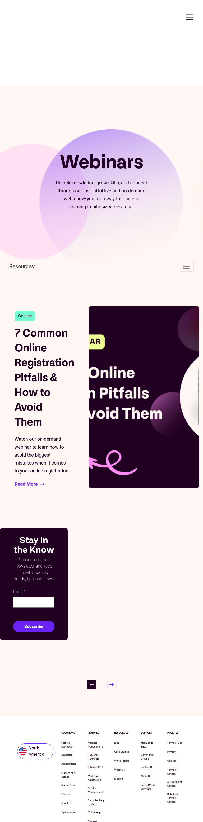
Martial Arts (68, 733)
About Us (146, 724)
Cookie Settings (132, 805)
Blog (116, 691)
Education (67, 703)
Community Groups (147, 705)
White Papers (121, 709)
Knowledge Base (147, 693)
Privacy (171, 700)
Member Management (95, 693)
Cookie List (107, 805)
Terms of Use (174, 691)
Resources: (22, 215)
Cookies (171, 709)
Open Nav (192, 17)
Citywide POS (95, 715)
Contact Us (147, 715)
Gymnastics (68, 760)
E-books (118, 727)
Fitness (65, 742)
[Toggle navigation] (186, 215)
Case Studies (121, 700)
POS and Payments (93, 705)
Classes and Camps (68, 724)
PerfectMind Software (148, 735)
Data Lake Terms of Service (173, 746)
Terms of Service (172, 720)
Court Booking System (96, 751)
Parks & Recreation (67, 693)
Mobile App (94, 761)
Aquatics (66, 751)
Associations (68, 712)
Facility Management (95, 739)
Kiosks (91, 779)
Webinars (119, 718)
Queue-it (92, 770)
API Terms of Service (174, 733)
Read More (26, 433)
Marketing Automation (94, 726)
